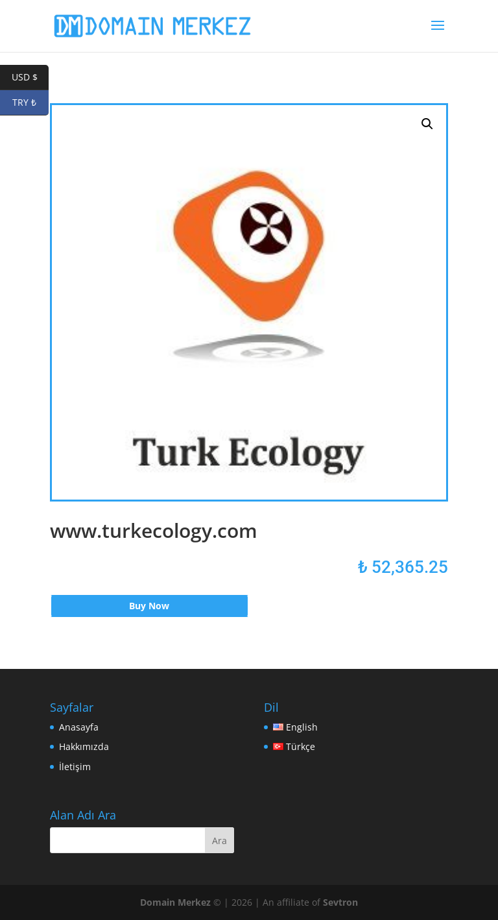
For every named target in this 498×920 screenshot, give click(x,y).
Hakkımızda (84, 746)
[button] (427, 124)
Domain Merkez (175, 902)
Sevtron (340, 902)
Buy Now (149, 605)
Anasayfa (79, 727)
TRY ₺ (30, 102)
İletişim (75, 766)
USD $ (30, 77)
